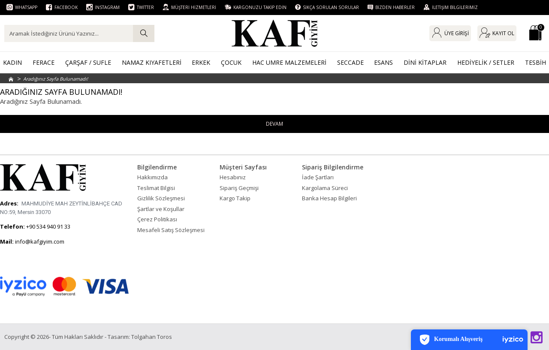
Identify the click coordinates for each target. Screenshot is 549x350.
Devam (274, 124)
